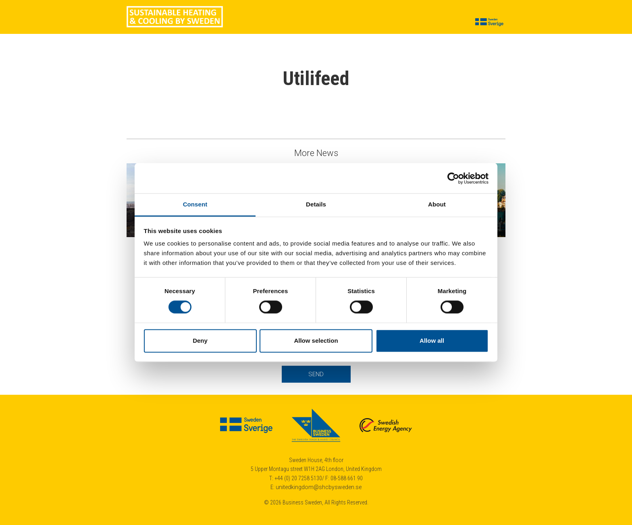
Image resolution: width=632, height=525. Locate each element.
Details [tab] (316, 204)
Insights (338, 22)
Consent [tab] (195, 204)
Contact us (444, 22)
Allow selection (316, 340)
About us (406, 22)
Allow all (432, 340)
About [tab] (437, 204)
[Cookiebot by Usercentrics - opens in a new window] (453, 178)
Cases (248, 22)
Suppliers (304, 22)
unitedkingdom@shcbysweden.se (319, 487)
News (274, 22)
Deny (200, 340)
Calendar (371, 22)
